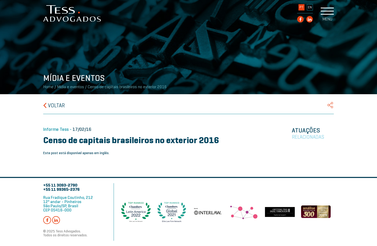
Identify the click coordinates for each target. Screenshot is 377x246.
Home (48, 87)
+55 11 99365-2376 (61, 189)
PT (301, 7)
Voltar (54, 105)
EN (310, 7)
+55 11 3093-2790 (60, 185)
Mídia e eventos (70, 87)
